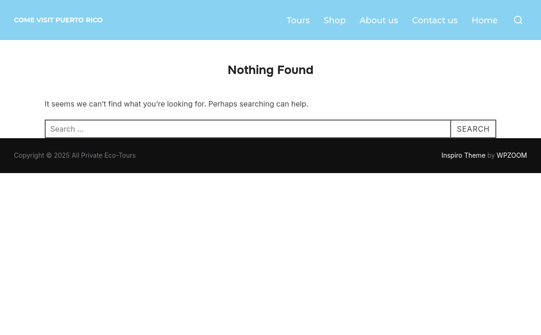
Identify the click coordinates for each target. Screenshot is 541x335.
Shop (334, 20)
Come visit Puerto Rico (58, 20)
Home (485, 20)
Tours (298, 20)
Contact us (435, 20)
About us (378, 20)
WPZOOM (512, 155)
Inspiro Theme (463, 155)
